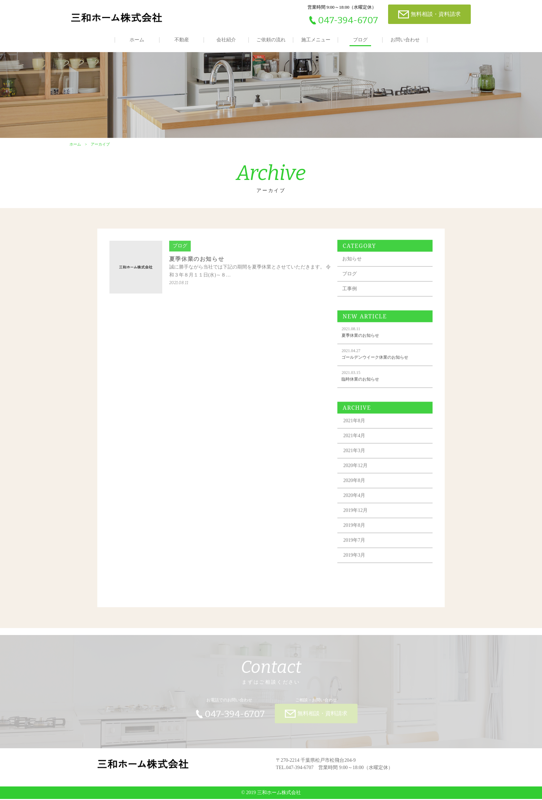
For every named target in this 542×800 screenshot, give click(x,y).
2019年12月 (357, 516)
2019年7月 (356, 546)
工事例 (351, 294)
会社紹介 (226, 39)
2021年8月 (356, 426)
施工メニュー (315, 39)
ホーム (137, 39)
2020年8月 (356, 486)
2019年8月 (356, 531)
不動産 (181, 39)
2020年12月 (357, 471)
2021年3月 (356, 456)
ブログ (360, 39)
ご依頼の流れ (271, 39)
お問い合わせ (405, 39)
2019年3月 (356, 561)
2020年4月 (356, 501)
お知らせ (353, 264)
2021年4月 (356, 441)
